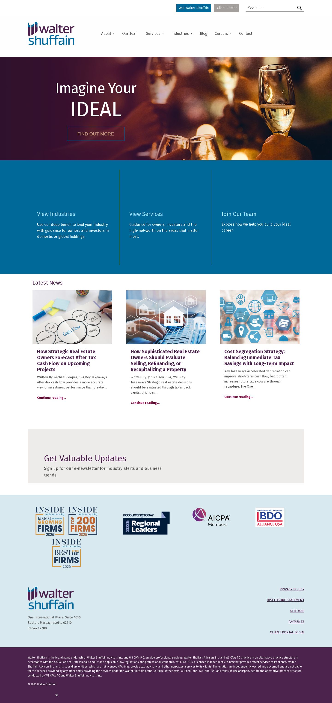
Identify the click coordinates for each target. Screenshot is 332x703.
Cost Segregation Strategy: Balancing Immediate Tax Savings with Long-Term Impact (259, 358)
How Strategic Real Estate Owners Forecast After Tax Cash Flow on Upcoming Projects (66, 361)
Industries (180, 33)
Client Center (227, 8)
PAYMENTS (296, 622)
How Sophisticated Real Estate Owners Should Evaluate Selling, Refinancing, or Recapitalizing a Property (165, 361)
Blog (203, 33)
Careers (221, 33)
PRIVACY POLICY (292, 589)
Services (153, 33)
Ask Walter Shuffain (194, 8)
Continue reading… (51, 398)
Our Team (130, 33)
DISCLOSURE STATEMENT (285, 600)
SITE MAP (297, 611)
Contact (245, 33)
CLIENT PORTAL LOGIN (287, 632)
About (106, 33)
